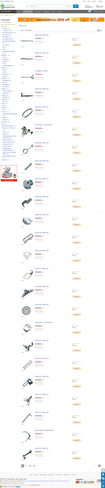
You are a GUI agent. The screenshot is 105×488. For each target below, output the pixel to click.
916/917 (5, 61)
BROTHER (4, 55)
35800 (4, 76)
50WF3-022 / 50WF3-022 (42, 89)
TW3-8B (5, 117)
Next (30, 466)
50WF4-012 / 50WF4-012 (42, 340)
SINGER (4, 107)
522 (4, 49)
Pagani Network (11, 479)
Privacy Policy (14, 483)
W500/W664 (5, 80)
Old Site (100, 1)
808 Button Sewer (7, 140)
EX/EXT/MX (5, 86)
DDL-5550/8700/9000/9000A (9, 41)
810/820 (5, 134)
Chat (75, 40)
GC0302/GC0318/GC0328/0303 (10, 113)
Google (25, 479)
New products (51, 474)
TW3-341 (11, 15)
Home (84, 1)
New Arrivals (37, 11)
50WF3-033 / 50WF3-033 (42, 196)
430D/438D (5, 59)
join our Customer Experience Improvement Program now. (37, 481)
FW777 (4, 101)
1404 (4, 72)
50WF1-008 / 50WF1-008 (42, 160)
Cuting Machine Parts (8, 142)
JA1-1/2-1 (5, 131)
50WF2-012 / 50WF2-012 (42, 394)
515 (4, 47)
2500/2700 (5, 97)
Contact (60, 11)
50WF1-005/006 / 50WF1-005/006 (44, 430)
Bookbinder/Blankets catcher (9, 156)
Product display (27, 11)
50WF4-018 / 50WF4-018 (42, 53)
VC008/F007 (6, 93)
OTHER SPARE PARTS (7, 126)
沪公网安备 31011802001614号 (8, 486)
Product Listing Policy (5, 483)
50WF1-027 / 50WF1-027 (42, 107)
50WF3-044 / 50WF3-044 (42, 35)
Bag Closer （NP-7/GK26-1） (9, 128)
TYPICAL (4, 111)
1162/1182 (5, 45)
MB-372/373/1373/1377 (8, 32)
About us (94, 1)
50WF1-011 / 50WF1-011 (42, 178)
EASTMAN (4, 122)
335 (4, 105)
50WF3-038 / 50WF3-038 (42, 376)
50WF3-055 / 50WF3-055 (42, 304)
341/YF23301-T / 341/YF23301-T (44, 322)
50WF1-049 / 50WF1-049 (42, 250)
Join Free (7, 1)
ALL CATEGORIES (6, 11)
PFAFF (3, 103)
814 (4, 63)
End (34, 466)
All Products (6, 15)
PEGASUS (4, 78)
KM (3, 124)
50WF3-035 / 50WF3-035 (42, 143)
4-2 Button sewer (7, 146)
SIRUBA (4, 89)
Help (88, 1)
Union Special (5, 74)
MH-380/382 (5, 37)
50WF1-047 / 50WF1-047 (42, 268)
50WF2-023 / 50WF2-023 (42, 214)
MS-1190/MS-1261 (7, 39)
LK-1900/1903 (6, 30)
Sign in (12, 1)
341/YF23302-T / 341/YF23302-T (44, 125)
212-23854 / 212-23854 (41, 71)
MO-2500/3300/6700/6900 (9, 51)
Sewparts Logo (8, 5)
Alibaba (21, 479)
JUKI (3, 26)
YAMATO (4, 95)
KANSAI (4, 67)
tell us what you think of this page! (61, 481)
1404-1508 (4, 160)
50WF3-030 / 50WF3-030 (42, 232)
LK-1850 (5, 28)
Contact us (73, 474)
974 (4, 109)
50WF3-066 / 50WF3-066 (42, 286)
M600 (4, 82)
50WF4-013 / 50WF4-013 (42, 358)
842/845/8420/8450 (7, 65)
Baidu (17, 479)
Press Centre (59, 474)
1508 (4, 70)
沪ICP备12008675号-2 (35, 485)
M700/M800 (5, 84)
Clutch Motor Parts (7, 144)
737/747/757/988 (6, 91)
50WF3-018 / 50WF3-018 (42, 412)
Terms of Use (21, 483)
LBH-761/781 (6, 34)
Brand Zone (46, 11)
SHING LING (5, 99)
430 (4, 57)
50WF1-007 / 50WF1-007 (42, 448)
